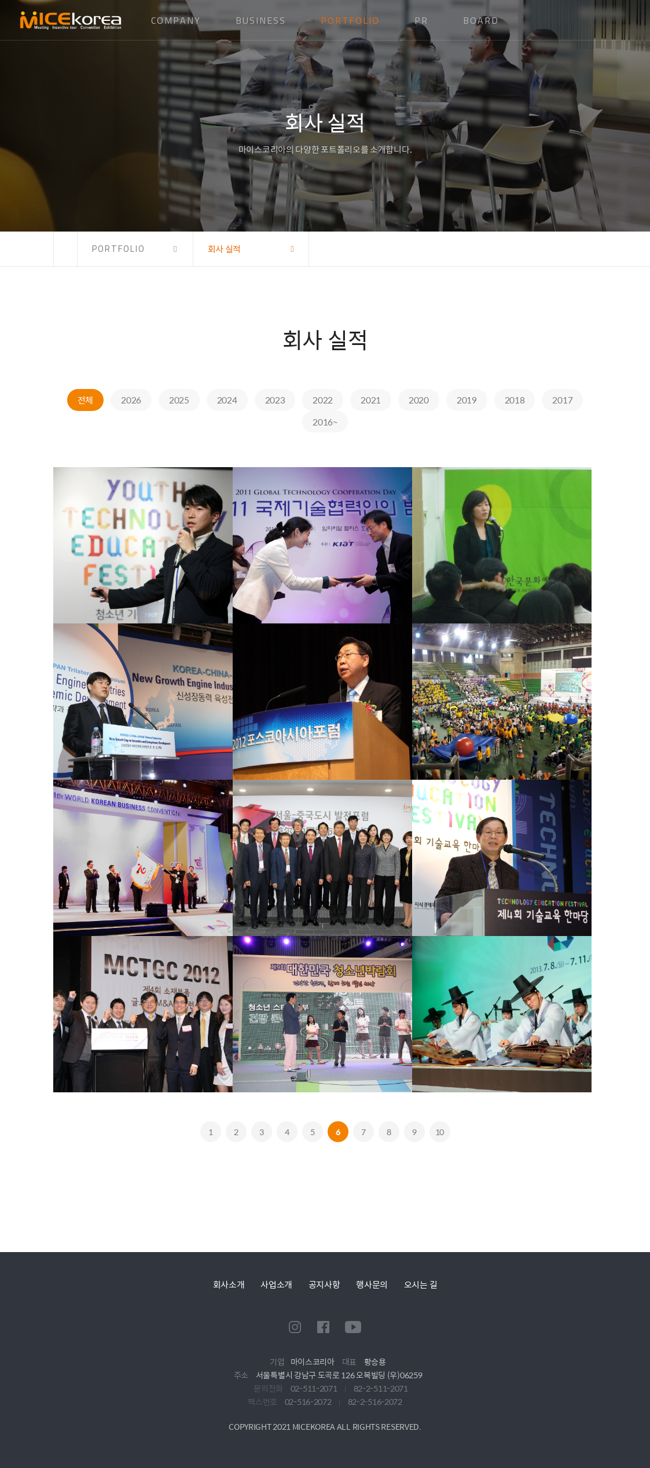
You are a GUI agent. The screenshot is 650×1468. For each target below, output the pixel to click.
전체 (85, 399)
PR (421, 20)
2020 (419, 399)
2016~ (325, 421)
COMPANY (176, 20)
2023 (275, 399)
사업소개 (276, 1284)
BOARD (481, 20)
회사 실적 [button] (224, 248)
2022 (323, 399)
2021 (371, 399)
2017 (562, 399)
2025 (179, 399)
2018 (515, 399)
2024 (227, 399)
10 (439, 1131)
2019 (467, 399)
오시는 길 (421, 1284)
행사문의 (372, 1284)
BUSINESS (261, 20)
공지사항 (324, 1284)
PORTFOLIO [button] (118, 248)
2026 (131, 399)
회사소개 (229, 1284)
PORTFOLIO (350, 20)
